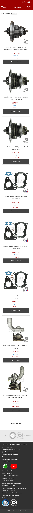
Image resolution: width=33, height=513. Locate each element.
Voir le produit (16, 360)
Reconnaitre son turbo (8, 471)
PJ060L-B (16, 287)
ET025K (16, 38)
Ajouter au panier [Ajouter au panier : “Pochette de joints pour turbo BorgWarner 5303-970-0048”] (16, 211)
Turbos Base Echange (8, 473)
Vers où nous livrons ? (8, 447)
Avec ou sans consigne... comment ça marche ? (15, 444)
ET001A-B (16, 137)
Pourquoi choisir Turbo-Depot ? (10, 459)
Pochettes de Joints (7, 480)
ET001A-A (16, 88)
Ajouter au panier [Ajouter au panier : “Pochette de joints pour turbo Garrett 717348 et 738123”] (16, 310)
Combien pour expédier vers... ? (11, 449)
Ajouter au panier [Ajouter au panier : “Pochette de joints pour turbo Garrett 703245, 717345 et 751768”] (16, 260)
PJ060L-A (16, 237)
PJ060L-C (16, 187)
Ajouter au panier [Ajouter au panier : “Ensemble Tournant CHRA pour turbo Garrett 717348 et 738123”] (16, 161)
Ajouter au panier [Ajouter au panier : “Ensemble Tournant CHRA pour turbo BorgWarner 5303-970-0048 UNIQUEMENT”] (16, 62)
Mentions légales (26, 510)
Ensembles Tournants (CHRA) (10, 475)
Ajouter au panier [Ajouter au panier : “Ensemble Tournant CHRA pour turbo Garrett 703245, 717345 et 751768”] (16, 111)
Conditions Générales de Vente (10, 495)
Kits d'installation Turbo (8, 485)
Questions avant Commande (10, 452)
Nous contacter (6, 462)
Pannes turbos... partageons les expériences (14, 488)
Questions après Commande (10, 454)
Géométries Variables (8, 478)
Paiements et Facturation (9, 457)
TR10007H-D (16, 386)
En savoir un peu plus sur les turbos (12, 493)
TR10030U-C (16, 336)
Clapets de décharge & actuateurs (11, 483)
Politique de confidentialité (9, 498)
